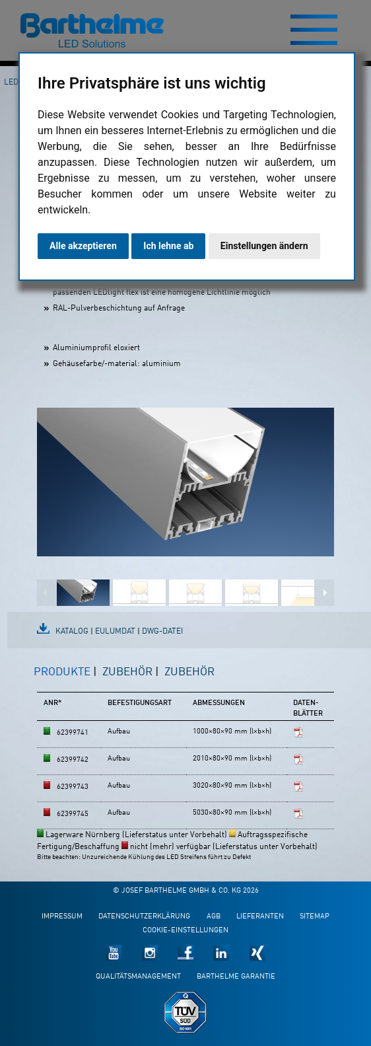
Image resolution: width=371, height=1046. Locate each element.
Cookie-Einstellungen (185, 930)
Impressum (62, 916)
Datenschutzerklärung (144, 916)
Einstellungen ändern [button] (264, 246)
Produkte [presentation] (62, 672)
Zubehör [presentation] (127, 672)
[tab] (65, 678)
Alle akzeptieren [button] (83, 246)
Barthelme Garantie (236, 977)
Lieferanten (260, 916)
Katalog (71, 632)
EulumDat (115, 632)
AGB (213, 916)
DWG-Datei (162, 632)
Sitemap (314, 916)
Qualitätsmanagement (138, 977)
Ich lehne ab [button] (168, 246)
